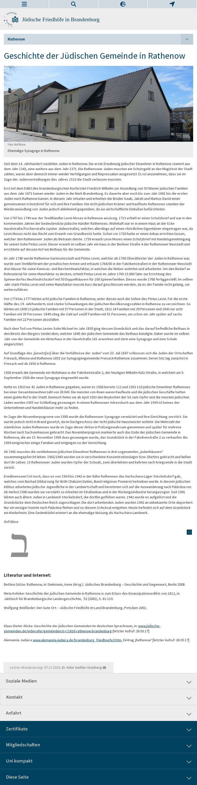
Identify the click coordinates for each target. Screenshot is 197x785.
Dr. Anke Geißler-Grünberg (82, 667)
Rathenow (100, 39)
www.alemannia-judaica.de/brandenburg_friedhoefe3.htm (77, 640)
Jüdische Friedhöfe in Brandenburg (61, 19)
